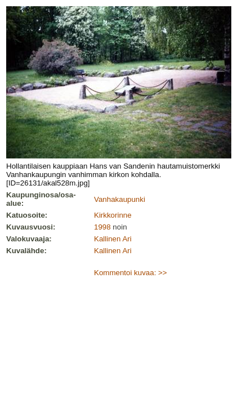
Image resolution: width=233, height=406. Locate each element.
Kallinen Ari (113, 239)
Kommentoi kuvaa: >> (130, 272)
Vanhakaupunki (119, 199)
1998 (102, 227)
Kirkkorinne (113, 215)
